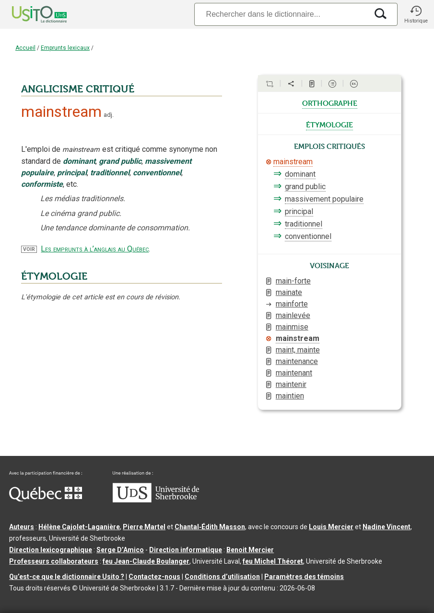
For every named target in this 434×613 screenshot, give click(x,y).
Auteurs (21, 527)
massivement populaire (324, 199)
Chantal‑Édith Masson (210, 527)
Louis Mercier (331, 527)
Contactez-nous (154, 576)
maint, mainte (298, 349)
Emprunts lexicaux (65, 48)
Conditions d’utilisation (222, 576)
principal (299, 211)
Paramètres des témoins (304, 576)
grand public (305, 186)
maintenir (291, 384)
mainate (289, 292)
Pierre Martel (144, 527)
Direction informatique (185, 550)
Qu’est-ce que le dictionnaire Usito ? (66, 576)
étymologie (329, 124)
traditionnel (303, 223)
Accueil (25, 48)
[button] (415, 14)
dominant (300, 174)
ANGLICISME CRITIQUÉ (77, 89)
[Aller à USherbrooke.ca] (156, 500)
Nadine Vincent (387, 527)
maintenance (297, 361)
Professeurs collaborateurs (53, 561)
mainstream (293, 161)
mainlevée (293, 315)
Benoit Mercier (250, 550)
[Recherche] (281, 14)
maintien (290, 395)
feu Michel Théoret (273, 561)
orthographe (329, 102)
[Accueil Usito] (29, 14)
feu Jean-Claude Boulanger (146, 561)
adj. (109, 114)
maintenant (294, 372)
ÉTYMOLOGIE (54, 276)
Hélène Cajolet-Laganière (79, 527)
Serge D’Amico (120, 550)
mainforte (292, 303)
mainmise (292, 326)
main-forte (293, 280)
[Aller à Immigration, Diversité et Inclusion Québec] (45, 499)
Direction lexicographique (50, 550)
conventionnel (308, 236)
